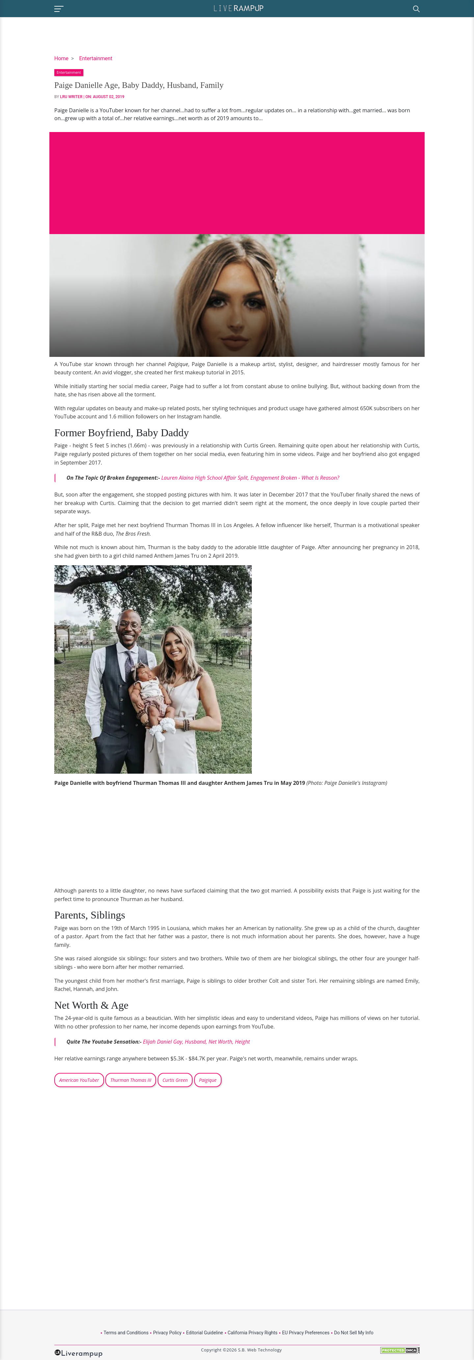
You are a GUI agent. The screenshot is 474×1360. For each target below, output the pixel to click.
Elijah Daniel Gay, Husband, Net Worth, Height (196, 1041)
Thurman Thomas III (130, 1080)
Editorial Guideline (204, 1332)
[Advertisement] (237, 178)
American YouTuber (79, 1080)
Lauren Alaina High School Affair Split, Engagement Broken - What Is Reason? (250, 477)
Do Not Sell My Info (353, 1332)
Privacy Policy (167, 1332)
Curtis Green (175, 1080)
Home (61, 58)
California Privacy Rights (252, 1332)
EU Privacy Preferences (305, 1332)
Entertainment (95, 58)
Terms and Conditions (126, 1332)
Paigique (208, 1080)
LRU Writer (71, 96)
